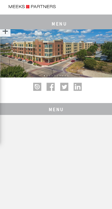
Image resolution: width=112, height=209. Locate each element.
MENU (59, 24)
